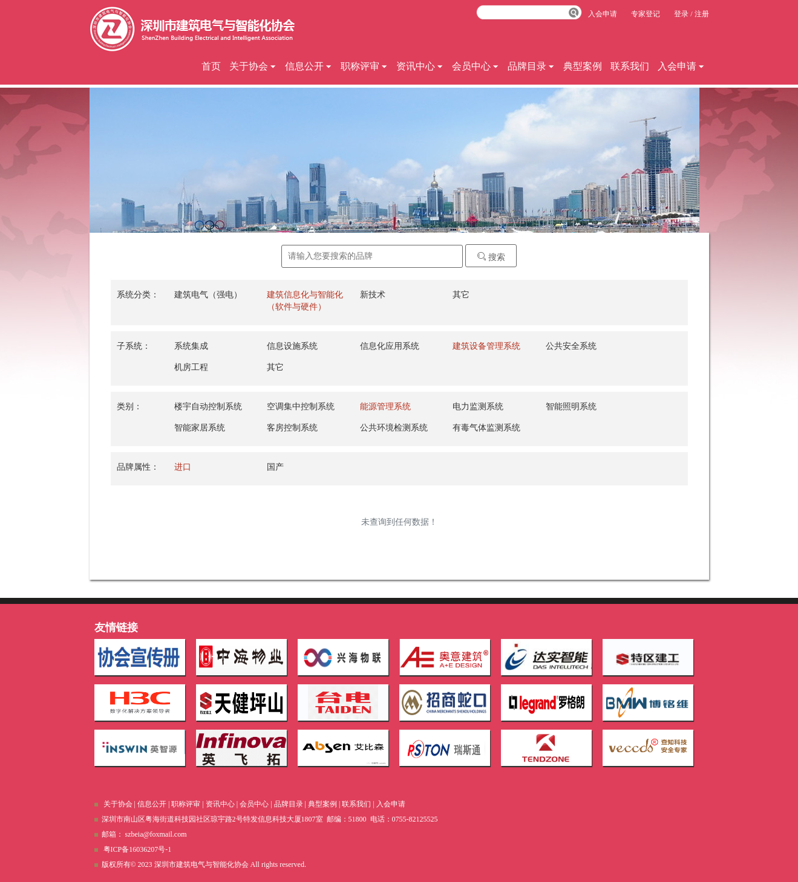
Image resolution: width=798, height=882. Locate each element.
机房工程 (191, 367)
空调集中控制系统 (301, 406)
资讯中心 (419, 66)
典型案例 (582, 66)
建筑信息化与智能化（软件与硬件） (305, 300)
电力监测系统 (478, 406)
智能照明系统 (571, 406)
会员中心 (475, 66)
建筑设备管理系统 (486, 346)
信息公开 (308, 66)
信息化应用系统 (389, 346)
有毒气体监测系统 (486, 427)
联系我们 (629, 66)
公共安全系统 (571, 346)
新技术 (372, 294)
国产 (275, 467)
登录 (681, 14)
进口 (182, 467)
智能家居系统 (199, 427)
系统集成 (191, 346)
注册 (702, 14)
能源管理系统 (385, 406)
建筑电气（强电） (208, 294)
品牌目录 (531, 66)
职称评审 (364, 66)
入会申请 (681, 66)
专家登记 (645, 14)
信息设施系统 (292, 346)
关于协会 (252, 66)
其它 (461, 294)
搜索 (491, 256)
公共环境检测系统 (394, 427)
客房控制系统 (292, 427)
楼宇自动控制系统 (208, 406)
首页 (211, 66)
